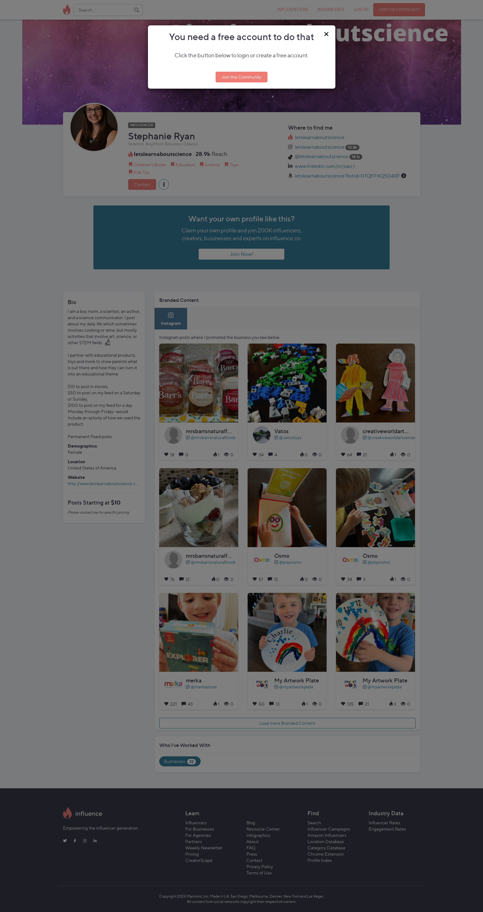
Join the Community (241, 77)
